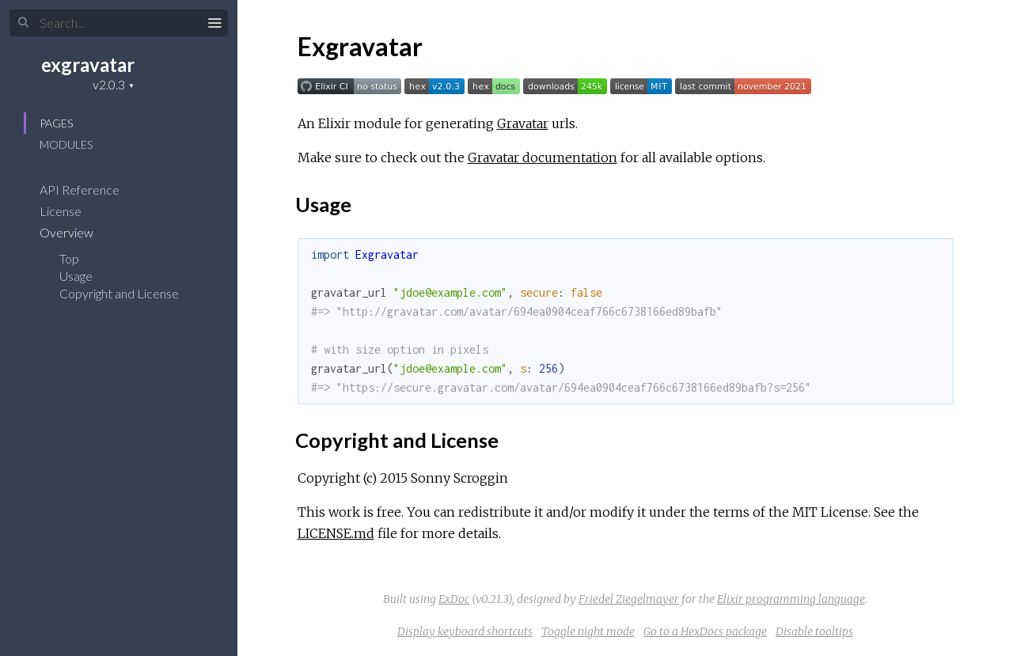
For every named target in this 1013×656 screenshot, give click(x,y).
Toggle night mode (588, 631)
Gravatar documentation (542, 157)
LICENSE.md (336, 533)
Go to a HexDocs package (705, 631)
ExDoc (453, 599)
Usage (76, 275)
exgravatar (88, 64)
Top (69, 258)
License (71, 210)
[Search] (118, 22)
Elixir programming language (791, 599)
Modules (66, 144)
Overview (77, 232)
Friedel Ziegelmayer (629, 599)
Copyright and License (119, 293)
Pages (56, 123)
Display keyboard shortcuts (465, 631)
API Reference (90, 189)
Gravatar (522, 123)
